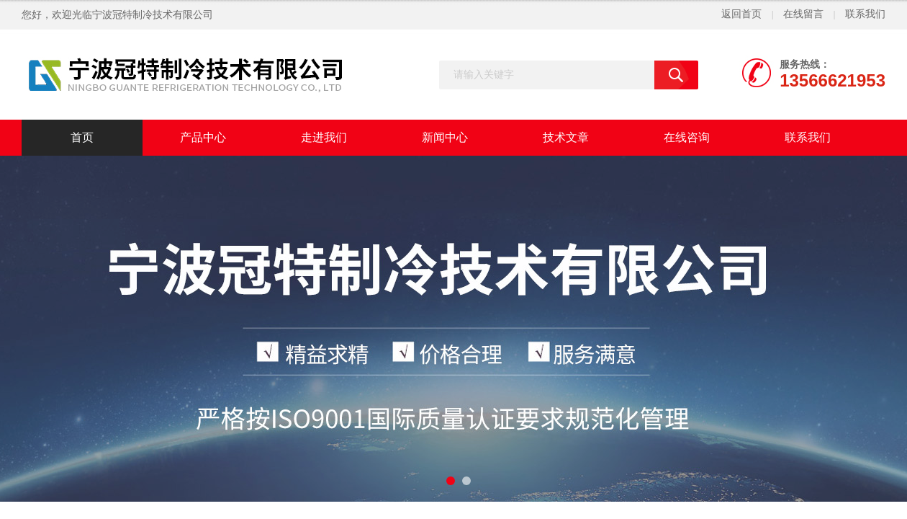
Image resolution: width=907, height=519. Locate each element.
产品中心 (203, 137)
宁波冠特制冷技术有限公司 (152, 14)
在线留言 (803, 14)
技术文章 (566, 137)
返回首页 (741, 14)
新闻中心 (445, 137)
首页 (82, 137)
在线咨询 (687, 137)
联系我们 (865, 14)
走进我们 (324, 137)
